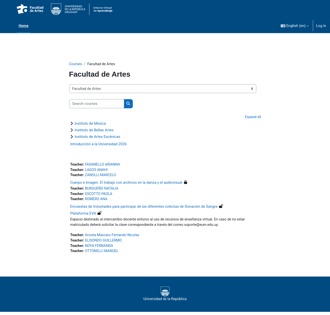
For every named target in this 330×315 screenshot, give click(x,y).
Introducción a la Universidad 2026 (98, 144)
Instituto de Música (90, 124)
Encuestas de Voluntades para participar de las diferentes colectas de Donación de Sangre (144, 208)
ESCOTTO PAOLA (100, 195)
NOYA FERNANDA (100, 248)
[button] (295, 25)
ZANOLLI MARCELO (102, 176)
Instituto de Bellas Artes (94, 130)
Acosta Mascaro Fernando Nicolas (114, 237)
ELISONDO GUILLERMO (105, 243)
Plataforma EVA (83, 215)
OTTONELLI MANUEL (103, 254)
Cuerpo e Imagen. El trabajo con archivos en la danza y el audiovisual (126, 184)
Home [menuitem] (23, 26)
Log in (321, 26)
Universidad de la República (165, 297)
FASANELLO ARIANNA (104, 165)
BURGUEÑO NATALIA (103, 190)
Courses (76, 64)
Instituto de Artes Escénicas (97, 137)
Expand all (252, 117)
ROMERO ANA (97, 201)
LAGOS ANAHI (97, 171)
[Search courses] (96, 104)
